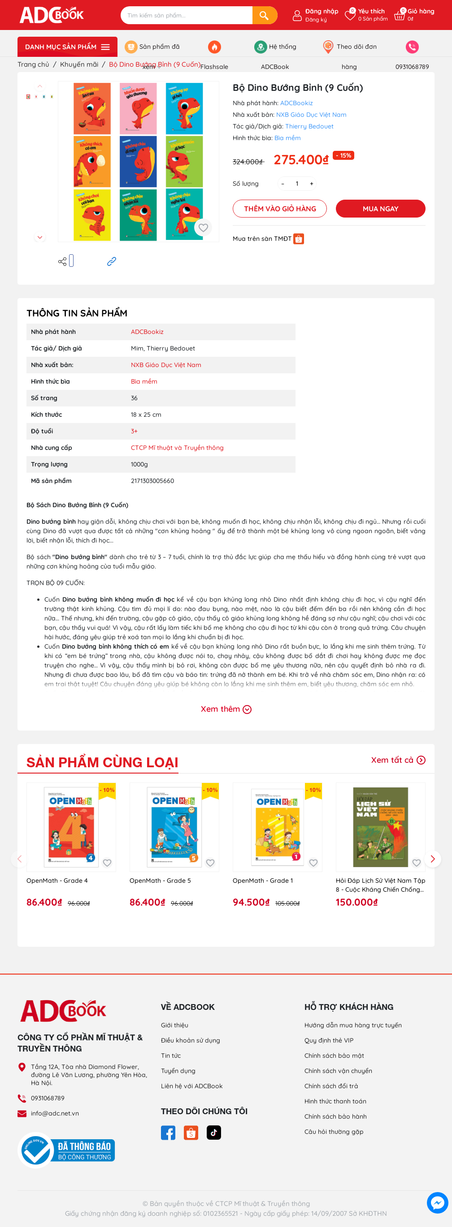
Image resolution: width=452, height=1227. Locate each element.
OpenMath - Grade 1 (263, 880)
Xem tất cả (398, 760)
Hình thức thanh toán (335, 1101)
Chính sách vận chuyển (338, 1071)
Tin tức (171, 1056)
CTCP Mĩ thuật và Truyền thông (177, 448)
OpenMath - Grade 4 (57, 880)
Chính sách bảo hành (335, 1116)
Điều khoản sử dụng (190, 1040)
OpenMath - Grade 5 (160, 880)
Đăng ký (316, 19)
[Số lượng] (297, 183)
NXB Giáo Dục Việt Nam (311, 115)
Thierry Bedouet (309, 126)
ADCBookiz (296, 103)
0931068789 (48, 1098)
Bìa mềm (287, 138)
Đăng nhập (322, 11)
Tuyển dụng (178, 1071)
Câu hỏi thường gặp (334, 1132)
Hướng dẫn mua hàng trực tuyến (353, 1025)
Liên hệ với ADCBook (192, 1086)
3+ (134, 431)
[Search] (265, 15)
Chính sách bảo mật (334, 1056)
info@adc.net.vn (55, 1113)
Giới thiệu (174, 1025)
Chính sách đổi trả (331, 1086)
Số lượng (246, 184)
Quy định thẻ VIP (328, 1040)
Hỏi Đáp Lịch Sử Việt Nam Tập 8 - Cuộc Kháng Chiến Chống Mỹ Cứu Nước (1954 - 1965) (381, 885)
